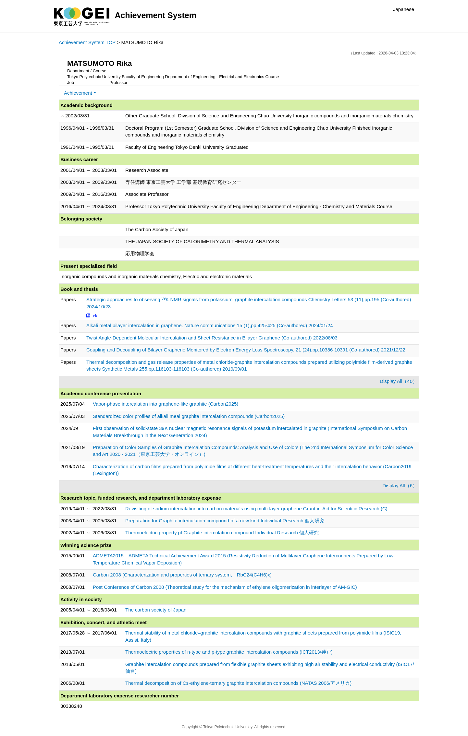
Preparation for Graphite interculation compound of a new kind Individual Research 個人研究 (224, 520)
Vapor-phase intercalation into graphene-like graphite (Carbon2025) (165, 404)
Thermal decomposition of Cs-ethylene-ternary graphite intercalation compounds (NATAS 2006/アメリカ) (238, 683)
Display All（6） (399, 485)
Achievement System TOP (87, 42)
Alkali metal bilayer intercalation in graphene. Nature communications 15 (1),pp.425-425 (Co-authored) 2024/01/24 (209, 325)
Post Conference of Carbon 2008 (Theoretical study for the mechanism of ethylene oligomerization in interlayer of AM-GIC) (225, 587)
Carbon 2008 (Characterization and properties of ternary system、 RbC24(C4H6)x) (182, 574)
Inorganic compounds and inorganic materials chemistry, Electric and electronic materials (156, 276)
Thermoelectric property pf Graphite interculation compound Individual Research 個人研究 (222, 532)
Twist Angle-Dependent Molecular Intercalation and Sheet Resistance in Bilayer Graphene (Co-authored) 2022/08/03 (212, 337)
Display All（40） (398, 381)
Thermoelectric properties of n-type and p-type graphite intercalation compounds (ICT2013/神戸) (229, 652)
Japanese (403, 9)
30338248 (71, 706)
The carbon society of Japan (155, 609)
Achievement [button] (78, 93)
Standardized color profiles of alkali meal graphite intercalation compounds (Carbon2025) (189, 416)
